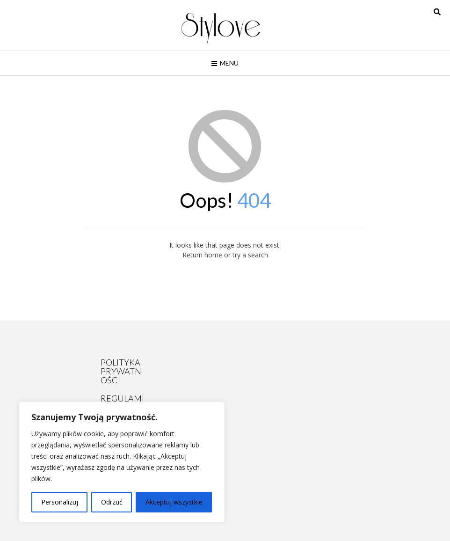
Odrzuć (112, 501)
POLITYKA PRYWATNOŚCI (121, 371)
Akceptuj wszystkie (174, 501)
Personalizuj (59, 501)
